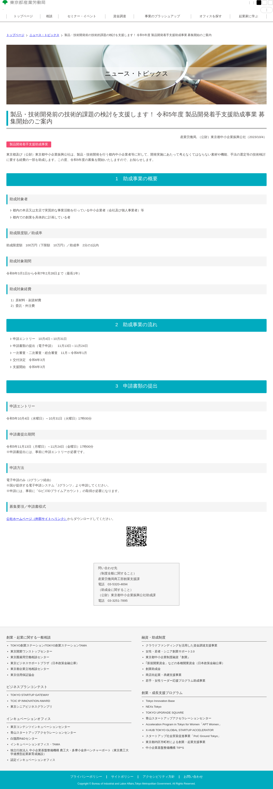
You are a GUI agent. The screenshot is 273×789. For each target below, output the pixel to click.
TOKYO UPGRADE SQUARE (165, 712)
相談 (49, 24)
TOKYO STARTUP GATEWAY (29, 695)
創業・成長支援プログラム (162, 693)
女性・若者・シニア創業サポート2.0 (170, 651)
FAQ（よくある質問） (200, 6)
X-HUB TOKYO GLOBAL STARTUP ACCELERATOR (179, 730)
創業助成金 (153, 669)
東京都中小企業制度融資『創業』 (168, 657)
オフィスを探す (210, 24)
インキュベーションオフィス (28, 719)
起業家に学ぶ (248, 24)
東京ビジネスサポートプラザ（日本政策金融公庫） (44, 663)
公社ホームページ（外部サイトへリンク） (36, 519)
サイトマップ (229, 6)
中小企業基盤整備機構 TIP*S (165, 747)
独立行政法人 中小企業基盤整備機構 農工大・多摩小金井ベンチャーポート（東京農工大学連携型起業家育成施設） (69, 752)
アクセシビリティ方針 (159, 776)
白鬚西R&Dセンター (24, 738)
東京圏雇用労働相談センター (29, 657)
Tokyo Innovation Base (160, 700)
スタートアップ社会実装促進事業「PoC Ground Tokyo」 (183, 736)
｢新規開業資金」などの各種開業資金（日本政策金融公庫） (185, 663)
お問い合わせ (193, 776)
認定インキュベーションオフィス (32, 760)
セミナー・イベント (81, 24)
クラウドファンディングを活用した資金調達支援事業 (181, 645)
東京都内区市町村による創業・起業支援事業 (175, 742)
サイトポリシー (122, 776)
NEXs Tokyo (153, 706)
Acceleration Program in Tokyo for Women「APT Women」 (184, 724)
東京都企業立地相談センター (29, 669)
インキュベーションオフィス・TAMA (35, 744)
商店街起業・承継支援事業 (164, 674)
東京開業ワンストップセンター (31, 651)
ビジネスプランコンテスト (26, 687)
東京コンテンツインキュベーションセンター (40, 726)
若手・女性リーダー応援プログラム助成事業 (175, 680)
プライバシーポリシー (86, 776)
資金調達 (119, 24)
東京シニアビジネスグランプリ (31, 706)
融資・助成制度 (154, 637)
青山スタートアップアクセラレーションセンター (43, 732)
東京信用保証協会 (22, 674)
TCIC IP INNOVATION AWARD (30, 700)
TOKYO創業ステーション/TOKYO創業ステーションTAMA (48, 645)
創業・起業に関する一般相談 (28, 637)
